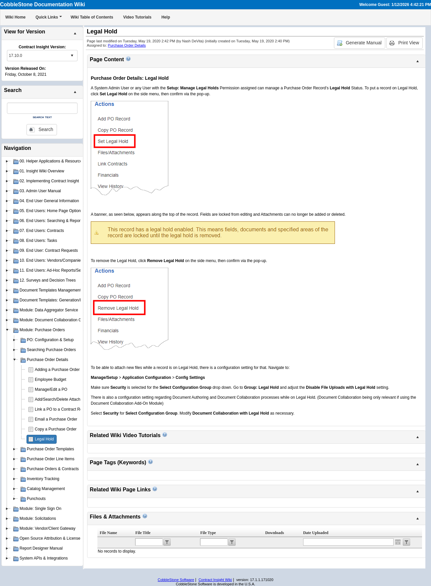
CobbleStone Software (176, 580)
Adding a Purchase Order (57, 369)
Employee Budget (50, 379)
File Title (142, 532)
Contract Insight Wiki (215, 580)
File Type (208, 532)
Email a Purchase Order (56, 419)
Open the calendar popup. (398, 542)
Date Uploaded (315, 532)
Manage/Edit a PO (51, 389)
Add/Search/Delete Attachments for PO (69, 399)
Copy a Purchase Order (56, 429)
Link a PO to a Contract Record (62, 409)
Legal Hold (44, 439)
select (72, 55)
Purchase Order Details (127, 45)
